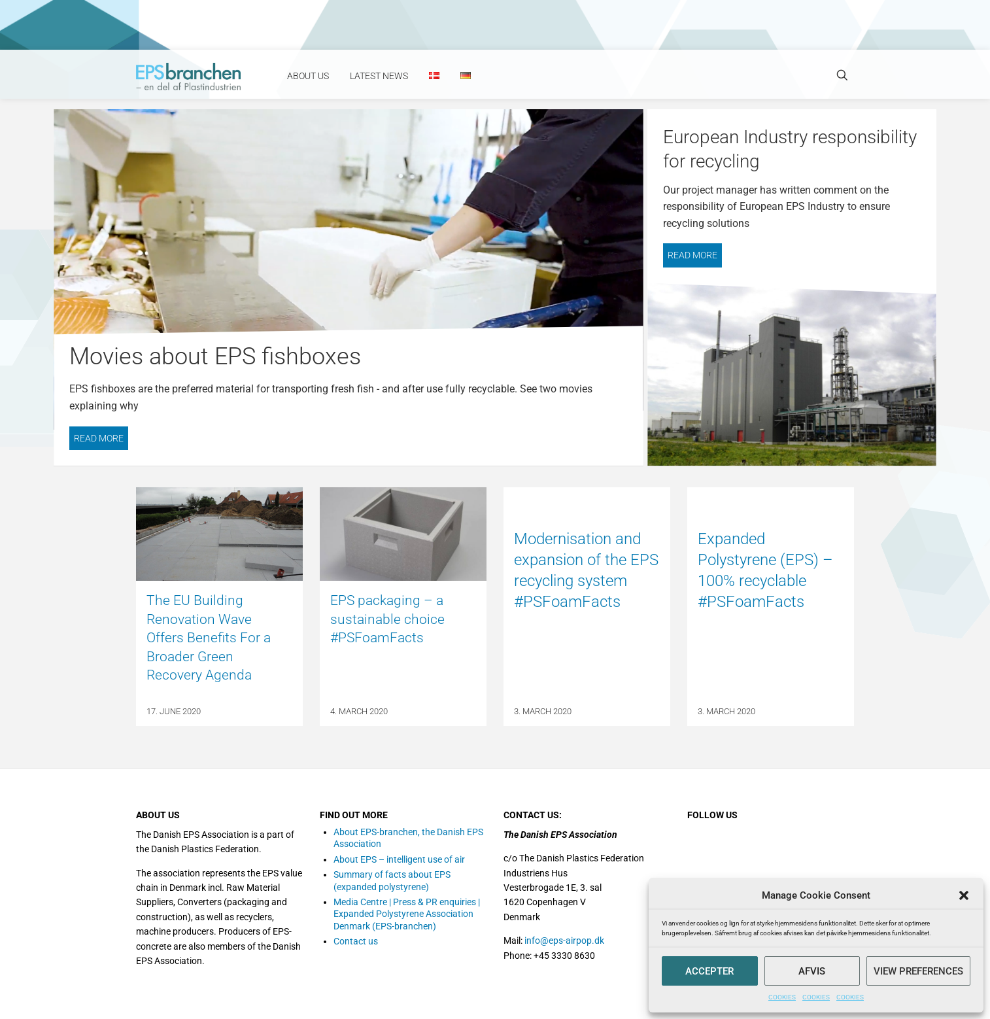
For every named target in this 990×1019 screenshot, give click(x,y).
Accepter (709, 971)
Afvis (811, 971)
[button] (963, 895)
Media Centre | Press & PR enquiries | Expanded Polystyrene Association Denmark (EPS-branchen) (406, 914)
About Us (308, 76)
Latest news (379, 76)
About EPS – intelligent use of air (399, 859)
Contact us (355, 941)
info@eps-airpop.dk (564, 940)
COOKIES (782, 997)
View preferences (918, 971)
